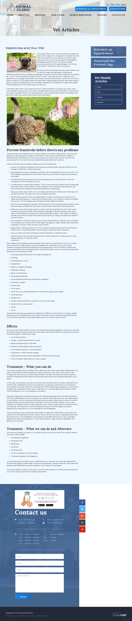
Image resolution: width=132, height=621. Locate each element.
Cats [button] (99, 92)
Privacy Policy (10, 616)
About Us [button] (24, 15)
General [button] (100, 102)
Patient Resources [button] (81, 15)
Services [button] (40, 15)
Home (10, 15)
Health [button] (100, 97)
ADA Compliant (42, 616)
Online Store (117, 9)
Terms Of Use (22, 616)
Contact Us (118, 15)
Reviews (102, 15)
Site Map (32, 616)
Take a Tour (58, 15)
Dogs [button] (99, 87)
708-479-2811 (59, 520)
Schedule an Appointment (91, 9)
